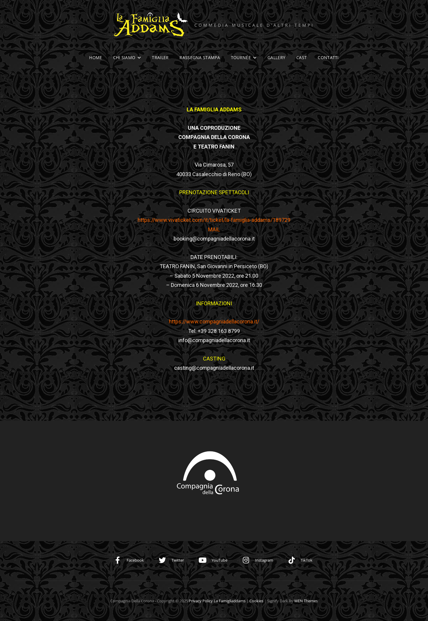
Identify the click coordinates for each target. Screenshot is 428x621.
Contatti (328, 57)
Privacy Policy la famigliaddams (217, 600)
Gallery (276, 57)
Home (95, 57)
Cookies (256, 600)
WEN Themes (306, 600)
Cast (301, 57)
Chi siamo (124, 57)
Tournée (241, 57)
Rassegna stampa (200, 57)
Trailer (160, 57)
